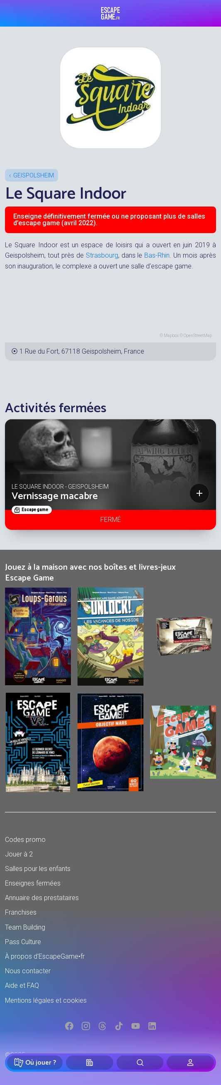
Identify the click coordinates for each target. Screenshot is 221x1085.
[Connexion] (190, 1062)
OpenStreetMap (198, 335)
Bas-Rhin (157, 255)
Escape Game (110, 13)
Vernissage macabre (55, 496)
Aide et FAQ (22, 985)
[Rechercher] (140, 1062)
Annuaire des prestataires (42, 898)
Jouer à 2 (19, 854)
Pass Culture (23, 942)
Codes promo (25, 840)
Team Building (25, 927)
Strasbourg (102, 255)
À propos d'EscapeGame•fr (45, 956)
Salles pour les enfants (37, 869)
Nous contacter (28, 971)
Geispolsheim (33, 175)
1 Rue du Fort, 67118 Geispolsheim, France (81, 351)
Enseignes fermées (33, 883)
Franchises (20, 912)
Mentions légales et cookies (46, 1000)
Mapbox (171, 335)
